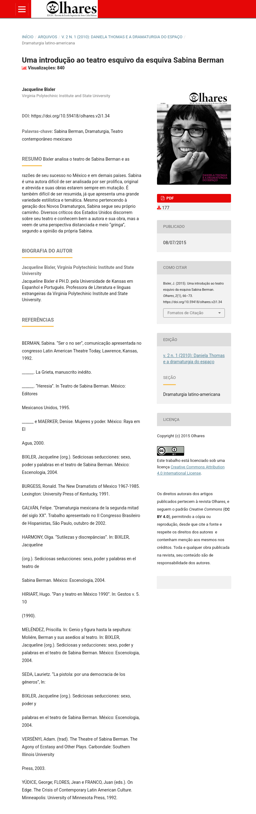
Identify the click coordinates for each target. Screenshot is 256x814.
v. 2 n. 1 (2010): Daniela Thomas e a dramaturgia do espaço (122, 37)
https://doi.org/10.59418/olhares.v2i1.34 (70, 115)
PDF (169, 198)
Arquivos (47, 37)
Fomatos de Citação (185, 312)
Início (27, 37)
